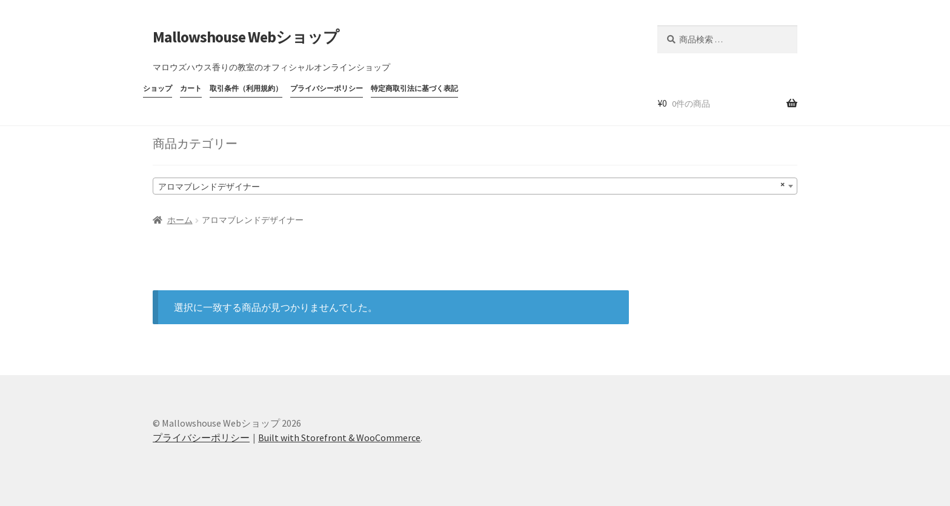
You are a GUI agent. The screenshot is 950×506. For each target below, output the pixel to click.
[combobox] (475, 186)
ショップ (157, 88)
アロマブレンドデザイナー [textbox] (471, 185)
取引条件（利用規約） (246, 88)
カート (191, 88)
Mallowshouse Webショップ (246, 37)
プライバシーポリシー (326, 88)
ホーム (180, 220)
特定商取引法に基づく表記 (414, 88)
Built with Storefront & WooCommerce (339, 437)
